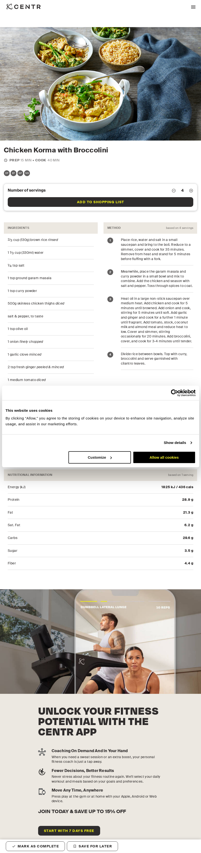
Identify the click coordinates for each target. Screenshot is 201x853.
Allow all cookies (164, 457)
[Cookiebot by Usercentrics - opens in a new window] (174, 393)
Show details (175, 443)
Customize (100, 457)
